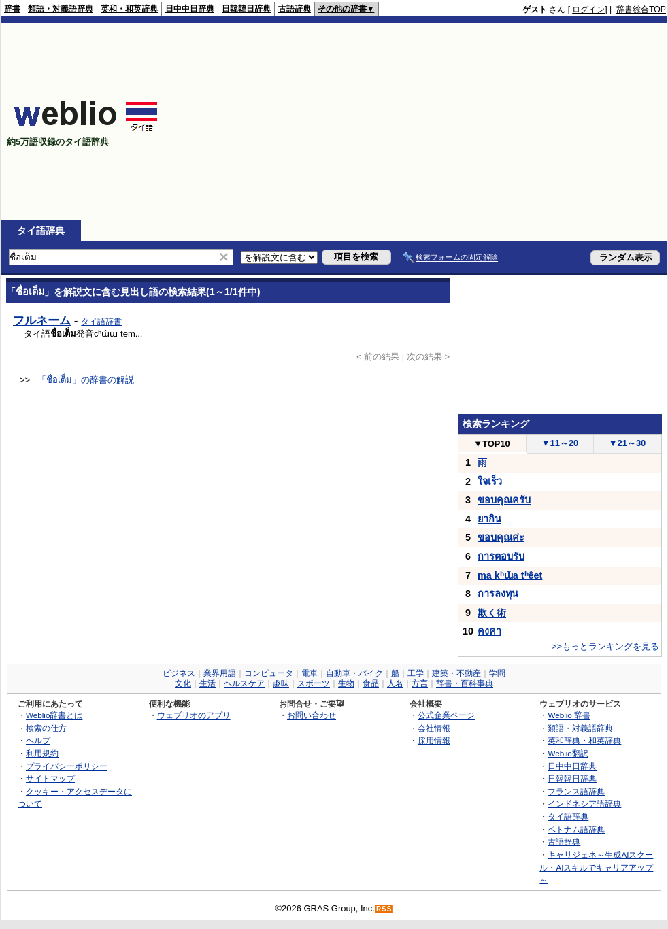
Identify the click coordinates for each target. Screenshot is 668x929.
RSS (384, 909)
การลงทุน (498, 593)
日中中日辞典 (189, 9)
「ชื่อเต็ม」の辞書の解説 (85, 380)
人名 (395, 683)
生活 (207, 683)
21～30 (627, 443)
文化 (183, 683)
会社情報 (434, 728)
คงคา (489, 631)
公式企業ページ (446, 715)
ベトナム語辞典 (576, 829)
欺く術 (492, 612)
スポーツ (313, 683)
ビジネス (179, 673)
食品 (371, 683)
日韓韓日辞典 (246, 9)
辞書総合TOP (641, 9)
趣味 (281, 683)
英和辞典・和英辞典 (584, 740)
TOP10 (491, 444)
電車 (309, 673)
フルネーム (42, 320)
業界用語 (219, 673)
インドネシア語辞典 (584, 803)
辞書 (12, 9)
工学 (415, 673)
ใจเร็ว (490, 481)
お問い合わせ (311, 715)
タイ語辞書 (101, 321)
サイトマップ (50, 778)
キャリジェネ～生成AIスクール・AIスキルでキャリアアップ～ (596, 867)
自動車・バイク (354, 673)
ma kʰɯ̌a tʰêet (510, 575)
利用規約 (42, 753)
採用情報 (434, 740)
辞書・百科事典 (464, 683)
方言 (420, 683)
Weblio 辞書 (569, 715)
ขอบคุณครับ (504, 499)
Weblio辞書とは (54, 715)
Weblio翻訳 (568, 753)
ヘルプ (38, 740)
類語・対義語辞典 (60, 9)
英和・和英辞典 (129, 9)
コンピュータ (268, 673)
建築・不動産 (456, 673)
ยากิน (489, 518)
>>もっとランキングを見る (605, 646)
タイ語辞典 (41, 230)
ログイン (588, 9)
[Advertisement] (442, 122)
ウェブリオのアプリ (194, 715)
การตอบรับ (501, 556)
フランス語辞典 (576, 791)
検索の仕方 (46, 728)
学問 (497, 673)
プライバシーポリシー (66, 766)
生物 (346, 683)
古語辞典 (294, 9)
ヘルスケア (244, 683)
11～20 (560, 443)
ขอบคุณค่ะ (501, 537)
